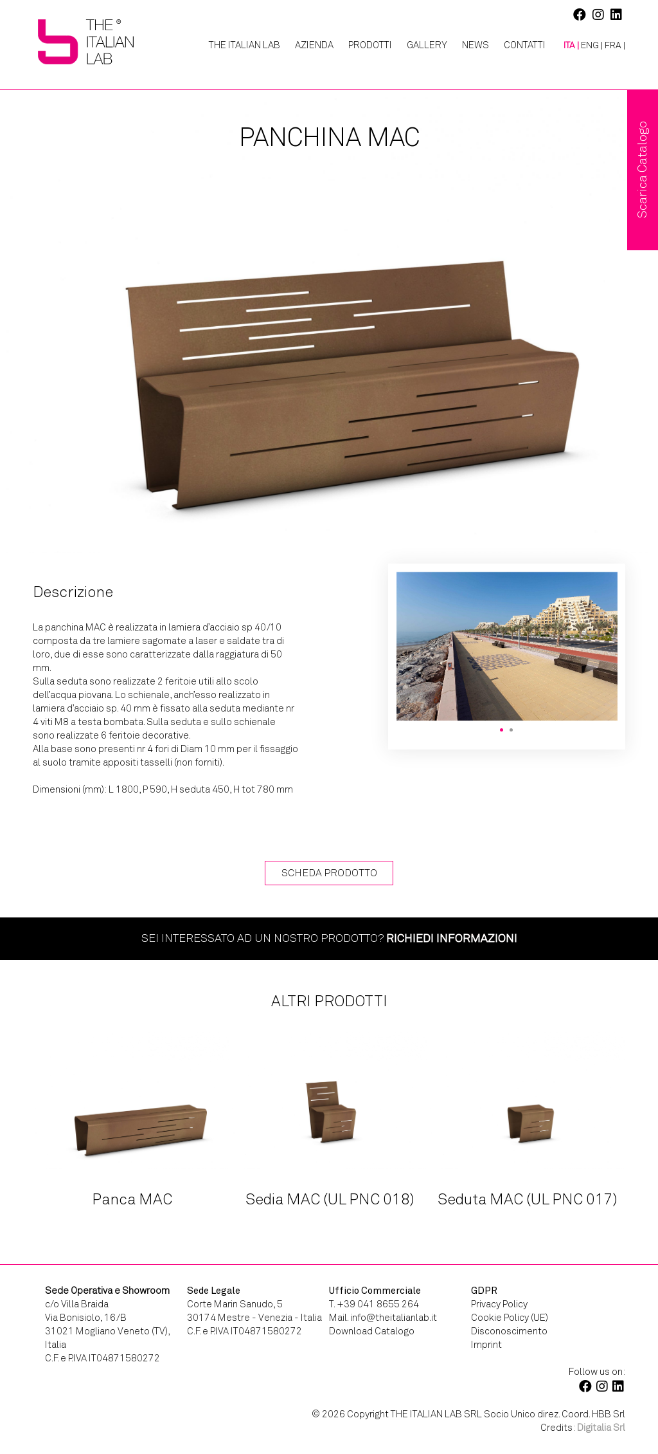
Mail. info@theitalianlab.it (383, 1317)
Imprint (486, 1344)
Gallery (427, 45)
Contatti (525, 45)
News (475, 45)
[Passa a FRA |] (615, 45)
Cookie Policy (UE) (509, 1317)
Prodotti (370, 45)
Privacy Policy (499, 1304)
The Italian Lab (244, 45)
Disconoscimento (509, 1331)
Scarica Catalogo (642, 170)
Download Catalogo (371, 1331)
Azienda (314, 45)
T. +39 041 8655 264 (374, 1304)
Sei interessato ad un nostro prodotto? (329, 938)
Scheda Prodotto (329, 873)
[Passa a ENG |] (592, 45)
